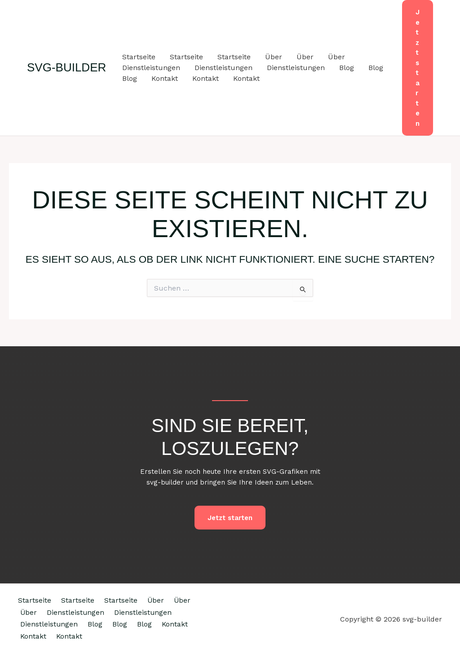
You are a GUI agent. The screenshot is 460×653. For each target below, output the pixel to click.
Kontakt (164, 78)
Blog (346, 67)
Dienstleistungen (151, 67)
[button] (417, 68)
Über (273, 57)
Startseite (138, 57)
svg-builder (66, 67)
